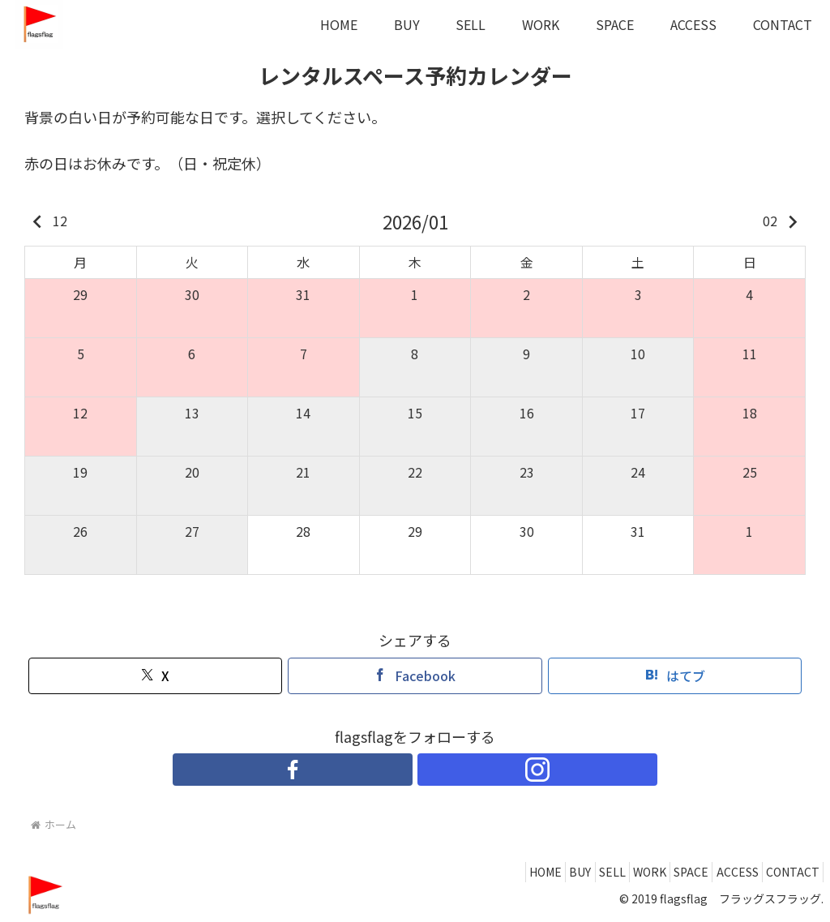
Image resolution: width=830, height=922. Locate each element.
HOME (484, 872)
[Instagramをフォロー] (433, 769)
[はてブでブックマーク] (675, 676)
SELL (569, 872)
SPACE (667, 872)
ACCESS (723, 872)
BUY (528, 872)
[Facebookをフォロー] (396, 769)
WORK (616, 872)
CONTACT (788, 872)
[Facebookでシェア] (414, 676)
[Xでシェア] (155, 676)
